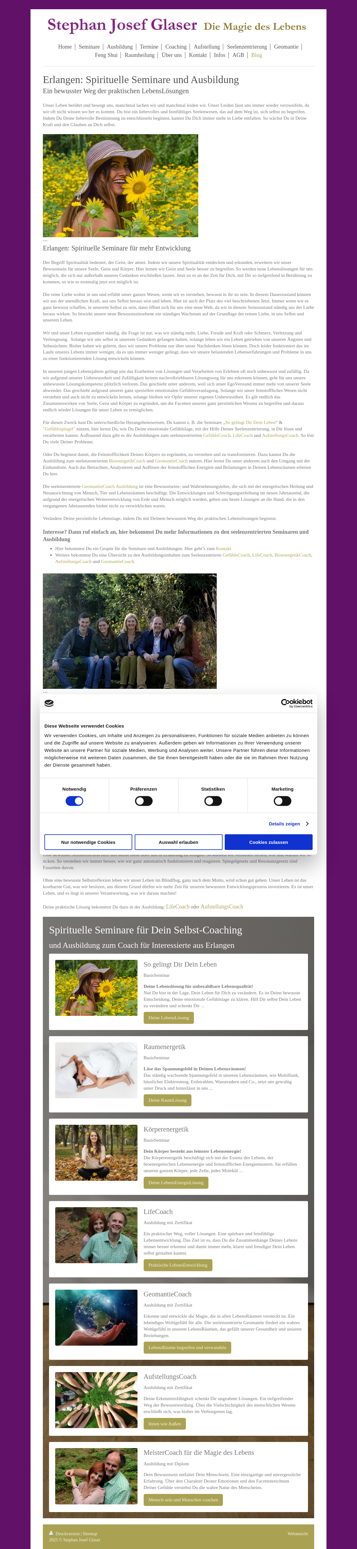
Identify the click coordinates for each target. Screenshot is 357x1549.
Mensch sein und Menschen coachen (183, 1499)
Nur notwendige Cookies (88, 842)
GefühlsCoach (216, 435)
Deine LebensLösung (169, 1017)
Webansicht (298, 1533)
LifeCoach (243, 435)
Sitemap (90, 1533)
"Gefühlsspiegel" (59, 428)
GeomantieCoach (171, 460)
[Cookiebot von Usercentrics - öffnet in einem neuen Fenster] (286, 703)
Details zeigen (284, 823)
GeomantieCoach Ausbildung (110, 486)
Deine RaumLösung (168, 1100)
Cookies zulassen (268, 842)
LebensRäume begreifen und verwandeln (188, 1347)
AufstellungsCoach (280, 435)
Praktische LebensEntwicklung (178, 1265)
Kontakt (223, 548)
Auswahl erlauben (178, 842)
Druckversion (65, 1533)
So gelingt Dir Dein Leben (250, 422)
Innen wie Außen (165, 1423)
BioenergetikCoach (127, 460)
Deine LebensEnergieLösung (176, 1182)
